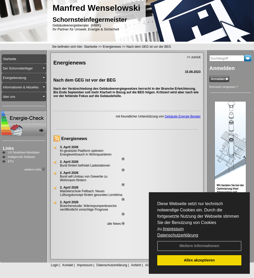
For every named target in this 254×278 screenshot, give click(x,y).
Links (8, 148)
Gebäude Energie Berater (183, 116)
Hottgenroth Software (21, 156)
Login (54, 265)
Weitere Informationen (199, 246)
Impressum (173, 229)
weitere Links (34, 169)
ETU (11, 161)
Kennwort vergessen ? (223, 86)
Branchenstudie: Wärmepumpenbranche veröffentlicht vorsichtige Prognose (88, 207)
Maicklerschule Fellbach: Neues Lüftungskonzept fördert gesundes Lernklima (91, 193)
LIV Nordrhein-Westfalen (23, 152)
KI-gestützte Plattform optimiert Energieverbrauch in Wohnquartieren (85, 152)
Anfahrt (136, 265)
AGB (148, 265)
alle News (115, 224)
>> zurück (194, 57)
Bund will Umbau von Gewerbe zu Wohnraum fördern (84, 178)
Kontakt (67, 265)
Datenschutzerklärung (177, 235)
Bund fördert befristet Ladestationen (85, 165)
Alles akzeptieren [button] (199, 260)
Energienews (74, 138)
